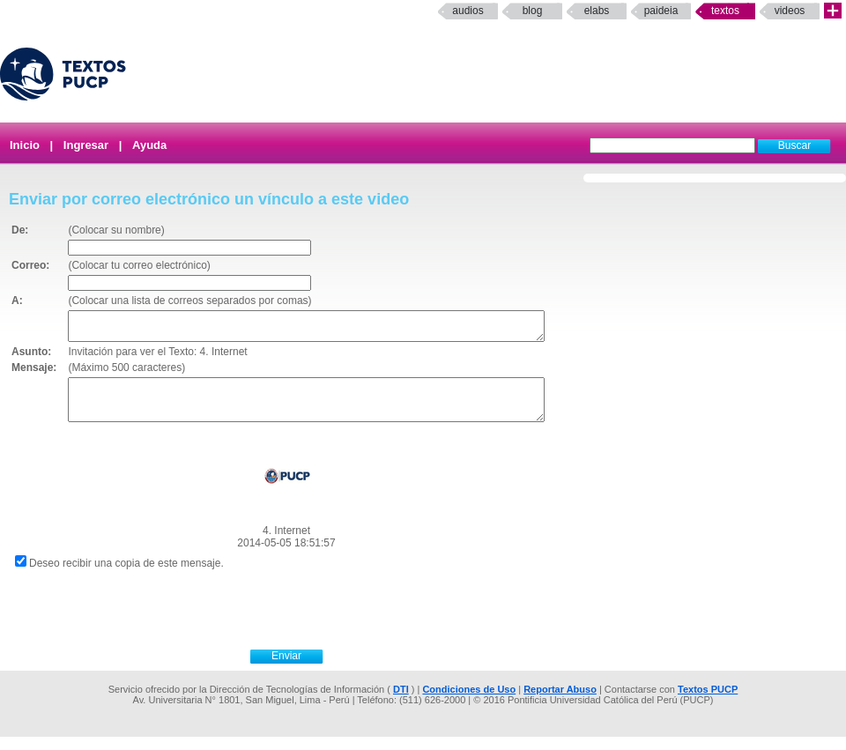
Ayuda (149, 145)
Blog (533, 10)
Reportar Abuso (560, 702)
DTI (401, 702)
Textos (725, 10)
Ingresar (85, 145)
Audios (467, 10)
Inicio (25, 145)
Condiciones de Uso (469, 702)
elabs (597, 10)
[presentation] (306, 620)
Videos (790, 10)
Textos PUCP (708, 702)
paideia (661, 10)
